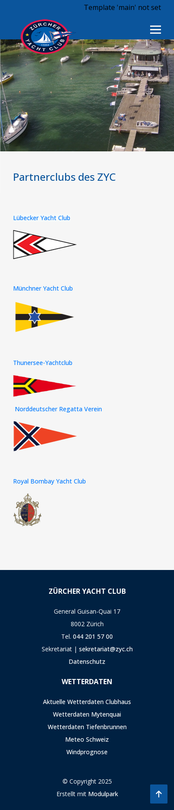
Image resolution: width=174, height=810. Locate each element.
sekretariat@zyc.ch (106, 649)
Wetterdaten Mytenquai (87, 714)
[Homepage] (45, 36)
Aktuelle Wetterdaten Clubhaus (87, 702)
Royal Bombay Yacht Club (49, 481)
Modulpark (103, 794)
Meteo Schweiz (87, 739)
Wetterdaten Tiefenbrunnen (87, 727)
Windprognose (87, 752)
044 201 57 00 (93, 636)
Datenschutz (87, 661)
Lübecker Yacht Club (41, 218)
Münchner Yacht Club (43, 288)
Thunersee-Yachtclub (42, 363)
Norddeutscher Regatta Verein (58, 409)
